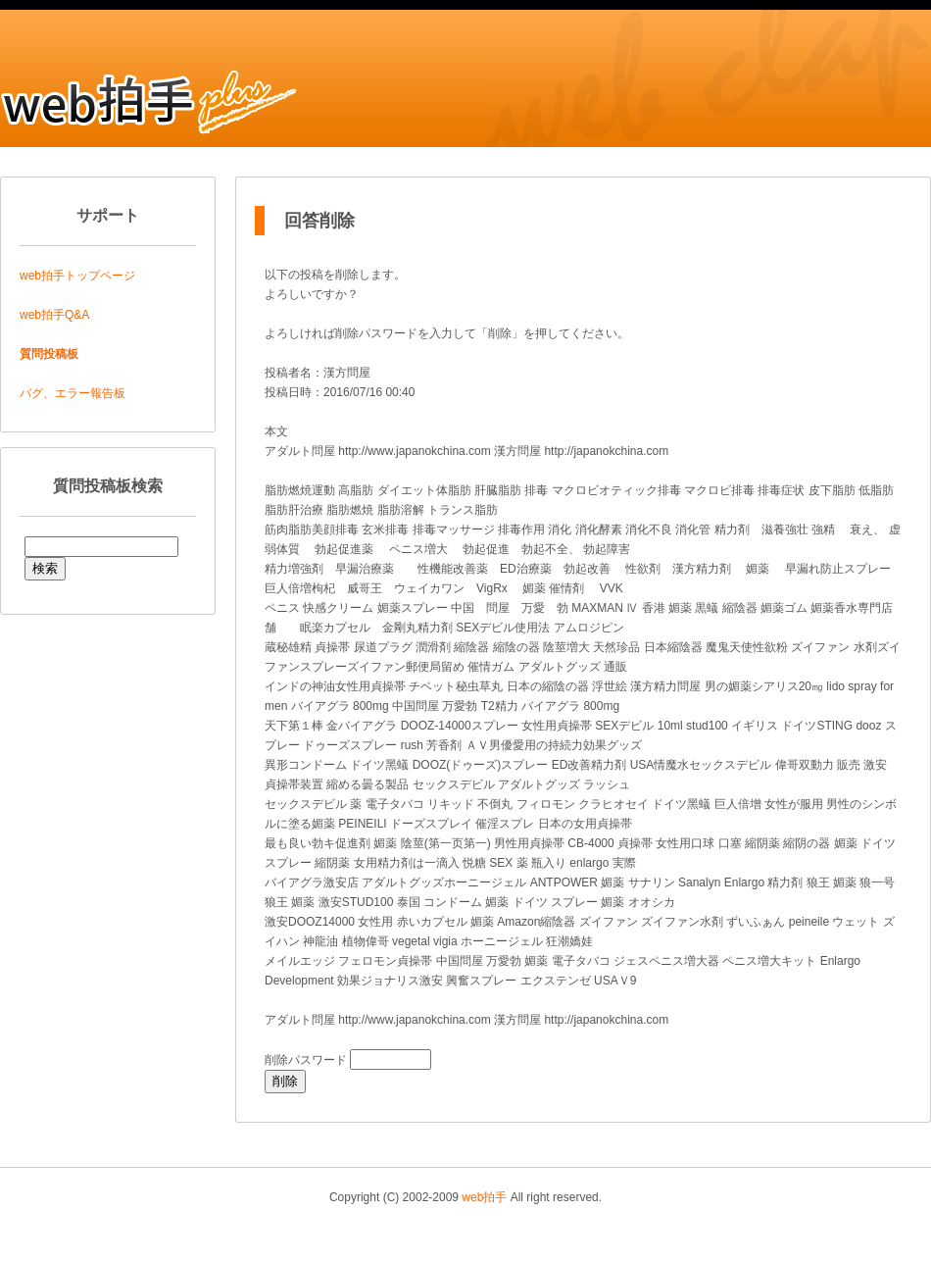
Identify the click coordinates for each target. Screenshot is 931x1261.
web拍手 (484, 1197)
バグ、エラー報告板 (72, 393)
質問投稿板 (49, 354)
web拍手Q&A (54, 315)
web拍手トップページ (77, 275)
